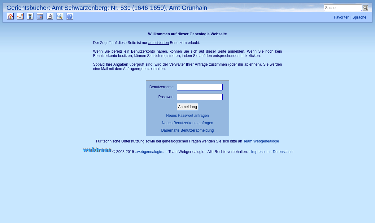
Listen (35, 16)
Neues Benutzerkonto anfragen (187, 123)
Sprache (359, 17)
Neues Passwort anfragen (187, 115)
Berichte (55, 16)
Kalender (45, 16)
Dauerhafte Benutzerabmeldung (187, 130)
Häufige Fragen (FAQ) (75, 16)
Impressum (260, 152)
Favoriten (341, 17)
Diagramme (25, 16)
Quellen (15, 16)
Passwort (190, 97)
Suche (64, 16)
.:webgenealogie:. (149, 152)
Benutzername (185, 87)
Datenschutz (283, 152)
